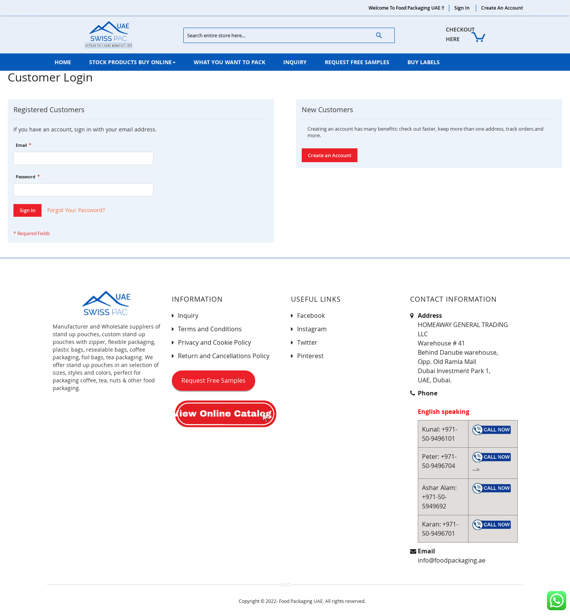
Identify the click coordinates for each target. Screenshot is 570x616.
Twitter (307, 342)
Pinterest (310, 356)
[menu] (285, 62)
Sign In (462, 8)
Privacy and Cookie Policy (214, 342)
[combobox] (289, 35)
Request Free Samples (213, 380)
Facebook (311, 315)
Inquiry (188, 315)
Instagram (312, 329)
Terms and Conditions (210, 329)
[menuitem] (63, 62)
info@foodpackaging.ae (451, 560)
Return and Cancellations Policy (223, 356)
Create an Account (502, 8)
